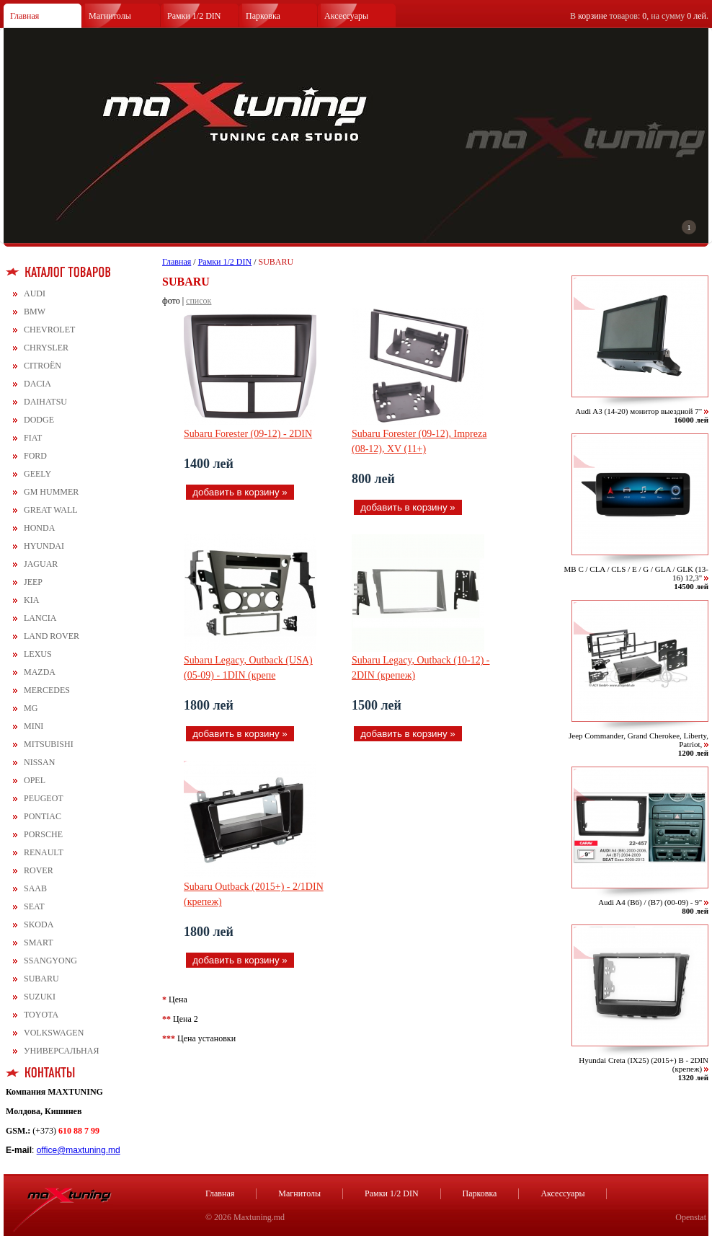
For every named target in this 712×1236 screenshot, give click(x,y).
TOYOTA (41, 1015)
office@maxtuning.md (78, 1150)
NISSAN (39, 762)
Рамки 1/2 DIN (194, 16)
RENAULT (43, 852)
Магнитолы (110, 16)
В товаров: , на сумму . (639, 16)
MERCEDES (47, 690)
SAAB (35, 888)
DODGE (39, 420)
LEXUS (38, 654)
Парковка (263, 16)
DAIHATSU (45, 402)
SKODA (38, 924)
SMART (38, 942)
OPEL (34, 780)
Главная (24, 16)
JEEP (33, 582)
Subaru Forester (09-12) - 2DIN (248, 433)
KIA (31, 600)
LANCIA (40, 618)
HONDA (39, 528)
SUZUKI (39, 997)
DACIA (37, 384)
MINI (33, 726)
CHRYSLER (46, 348)
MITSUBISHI (49, 744)
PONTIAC (42, 816)
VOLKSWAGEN (54, 1033)
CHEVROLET (49, 330)
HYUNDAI (44, 546)
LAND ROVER (51, 636)
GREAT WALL (51, 510)
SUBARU (41, 979)
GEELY (37, 474)
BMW (34, 311)
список (198, 301)
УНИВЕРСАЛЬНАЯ (61, 1051)
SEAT (34, 906)
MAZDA (39, 672)
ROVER (38, 870)
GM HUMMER (51, 492)
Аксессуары (346, 16)
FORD (35, 456)
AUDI (34, 293)
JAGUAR (41, 564)
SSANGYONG (50, 960)
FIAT (33, 438)
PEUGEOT (43, 798)
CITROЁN (42, 366)
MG (30, 708)
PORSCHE (43, 834)
